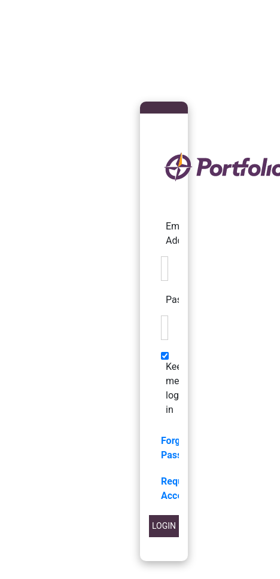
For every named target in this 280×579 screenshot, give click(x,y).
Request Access (178, 488)
